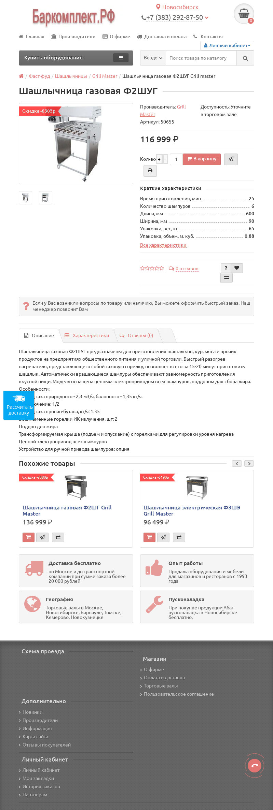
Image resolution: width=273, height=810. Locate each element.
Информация (35, 728)
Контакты (208, 36)
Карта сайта (33, 736)
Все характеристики (163, 245)
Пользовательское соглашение (177, 694)
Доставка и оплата (162, 36)
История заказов (39, 786)
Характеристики (87, 335)
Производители (73, 36)
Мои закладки (36, 778)
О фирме (116, 36)
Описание (39, 335)
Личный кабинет (39, 770)
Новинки (30, 712)
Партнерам (33, 794)
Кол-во (148, 159)
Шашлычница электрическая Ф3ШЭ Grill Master (192, 510)
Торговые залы (159, 686)
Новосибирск (177, 7)
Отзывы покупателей (45, 745)
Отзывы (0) (136, 335)
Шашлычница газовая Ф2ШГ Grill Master (67, 510)
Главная (31, 36)
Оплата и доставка (162, 677)
